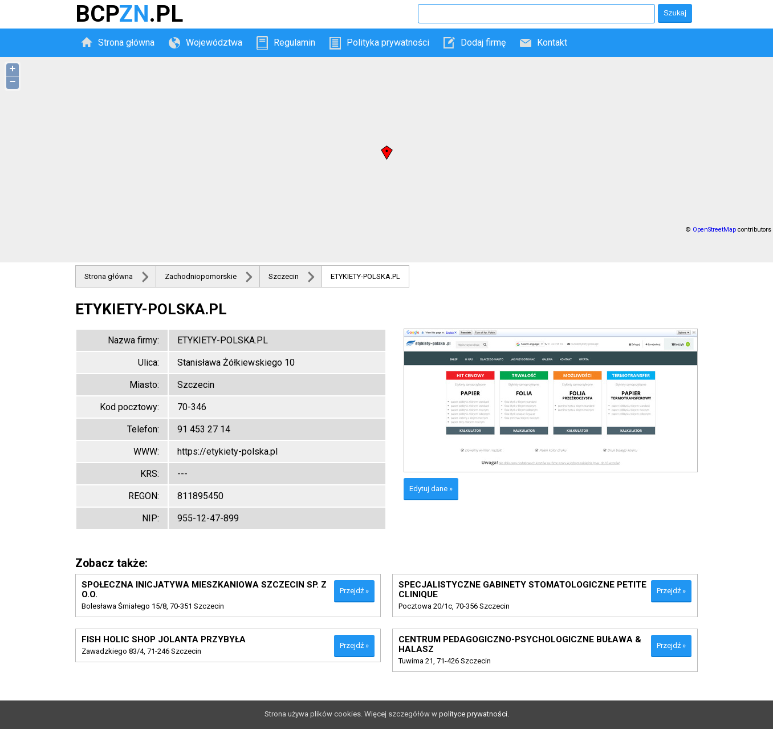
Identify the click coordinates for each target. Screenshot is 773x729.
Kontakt (552, 42)
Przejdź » (354, 590)
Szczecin (283, 276)
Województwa (214, 42)
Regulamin (294, 42)
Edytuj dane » (431, 488)
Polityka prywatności (388, 42)
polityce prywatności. (474, 714)
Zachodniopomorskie (201, 276)
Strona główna (126, 42)
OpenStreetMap (714, 229)
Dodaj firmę (483, 42)
